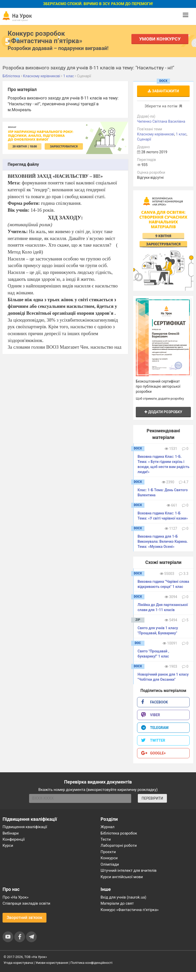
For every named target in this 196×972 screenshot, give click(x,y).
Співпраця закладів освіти (26, 903)
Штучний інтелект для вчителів (128, 870)
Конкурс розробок (45, 37)
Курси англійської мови (122, 877)
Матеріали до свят (117, 903)
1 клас (181, 134)
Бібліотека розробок (119, 833)
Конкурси (109, 858)
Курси (8, 845)
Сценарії (144, 139)
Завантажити (163, 91)
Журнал (107, 827)
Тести (106, 839)
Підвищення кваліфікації (25, 827)
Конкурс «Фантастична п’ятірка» (129, 909)
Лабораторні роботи (119, 845)
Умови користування (51, 963)
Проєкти (108, 852)
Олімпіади (110, 864)
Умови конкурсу (160, 39)
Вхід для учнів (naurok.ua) (123, 897)
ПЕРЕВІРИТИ (152, 798)
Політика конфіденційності (91, 963)
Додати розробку (163, 412)
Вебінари (11, 833)
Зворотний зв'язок (24, 917)
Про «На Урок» (16, 897)
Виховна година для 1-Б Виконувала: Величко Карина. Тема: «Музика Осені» (163, 541)
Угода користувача (18, 963)
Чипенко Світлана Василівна (161, 121)
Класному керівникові (155, 134)
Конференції (14, 839)
